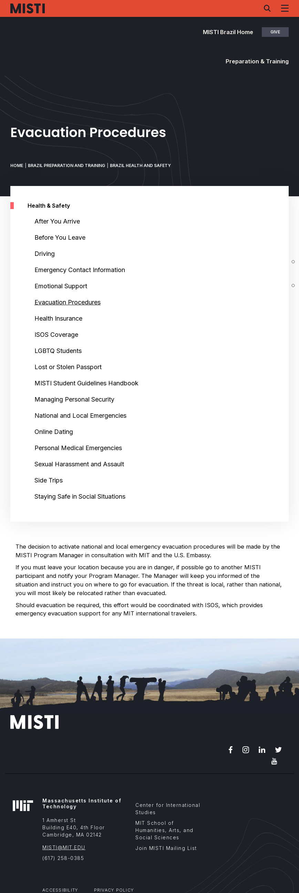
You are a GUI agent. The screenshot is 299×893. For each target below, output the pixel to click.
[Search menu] (267, 8)
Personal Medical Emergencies (78, 447)
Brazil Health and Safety (140, 165)
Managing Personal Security (74, 399)
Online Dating (53, 431)
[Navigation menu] (285, 8)
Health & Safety (49, 205)
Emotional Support (60, 286)
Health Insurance (58, 318)
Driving (44, 253)
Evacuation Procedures (67, 302)
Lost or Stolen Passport (68, 367)
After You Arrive (57, 221)
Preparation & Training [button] (257, 61)
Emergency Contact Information (79, 269)
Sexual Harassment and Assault (79, 464)
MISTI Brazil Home (228, 32)
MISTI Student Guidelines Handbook (86, 383)
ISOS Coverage (56, 334)
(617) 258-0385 (63, 858)
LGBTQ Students (58, 350)
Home (16, 165)
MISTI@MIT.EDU (63, 847)
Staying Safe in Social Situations (79, 496)
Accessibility (60, 890)
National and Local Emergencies (80, 415)
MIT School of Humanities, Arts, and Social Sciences (164, 830)
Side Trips (48, 480)
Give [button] (275, 31)
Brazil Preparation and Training (66, 165)
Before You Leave (59, 237)
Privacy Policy (114, 890)
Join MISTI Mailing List (166, 848)
